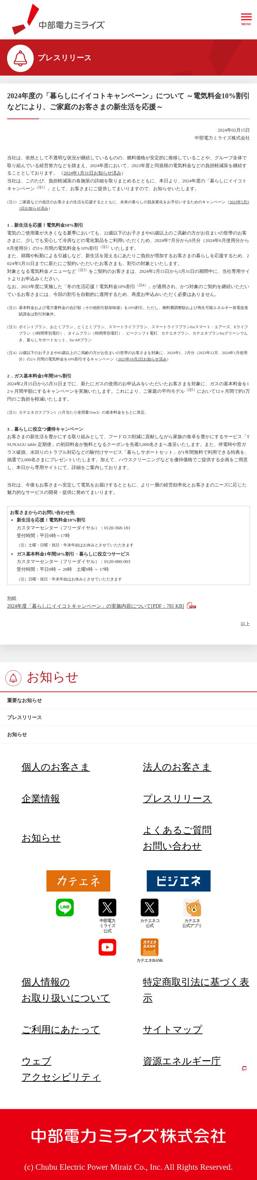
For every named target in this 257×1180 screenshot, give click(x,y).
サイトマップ (172, 1029)
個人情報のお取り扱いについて (66, 990)
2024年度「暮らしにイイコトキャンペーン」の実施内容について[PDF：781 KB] (95, 606)
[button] (246, 19)
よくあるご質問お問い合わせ (177, 838)
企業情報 (41, 798)
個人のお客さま (56, 767)
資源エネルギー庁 (194, 1063)
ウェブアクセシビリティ (61, 1069)
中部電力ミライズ (58, 19)
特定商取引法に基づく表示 (196, 990)
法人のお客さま (177, 767)
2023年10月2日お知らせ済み (142, 359)
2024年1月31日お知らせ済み (92, 173)
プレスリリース (177, 798)
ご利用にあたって (61, 1029)
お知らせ (41, 838)
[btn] (128, 700)
